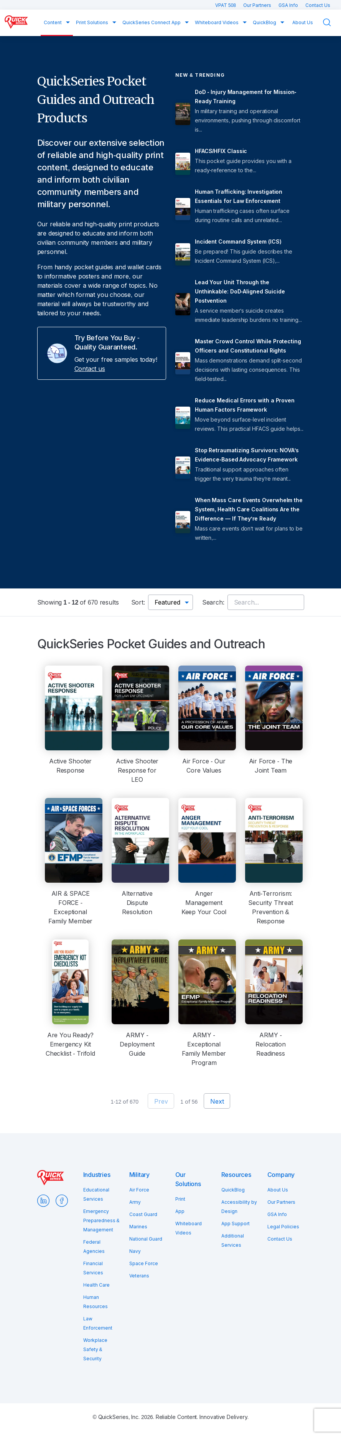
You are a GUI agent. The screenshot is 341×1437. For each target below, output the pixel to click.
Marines (138, 1226)
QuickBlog (265, 22)
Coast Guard (143, 1214)
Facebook (62, 1201)
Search (331, 22)
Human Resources (95, 1301)
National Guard (145, 1239)
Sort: (138, 602)
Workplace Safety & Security (95, 1349)
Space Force (143, 1263)
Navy (135, 1251)
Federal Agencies (94, 1246)
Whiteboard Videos (217, 22)
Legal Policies (283, 1226)
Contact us (89, 368)
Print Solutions (92, 22)
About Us (302, 22)
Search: (213, 602)
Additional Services (232, 1240)
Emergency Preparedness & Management (101, 1220)
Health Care (96, 1285)
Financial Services (93, 1268)
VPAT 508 (226, 5)
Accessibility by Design (239, 1206)
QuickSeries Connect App (152, 22)
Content (53, 22)
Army (135, 1202)
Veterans (139, 1276)
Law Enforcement (97, 1323)
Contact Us (317, 5)
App (180, 1211)
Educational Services (96, 1194)
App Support (235, 1223)
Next (217, 1101)
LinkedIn (43, 1201)
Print (180, 1199)
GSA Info (288, 5)
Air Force (139, 1190)
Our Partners (257, 5)
